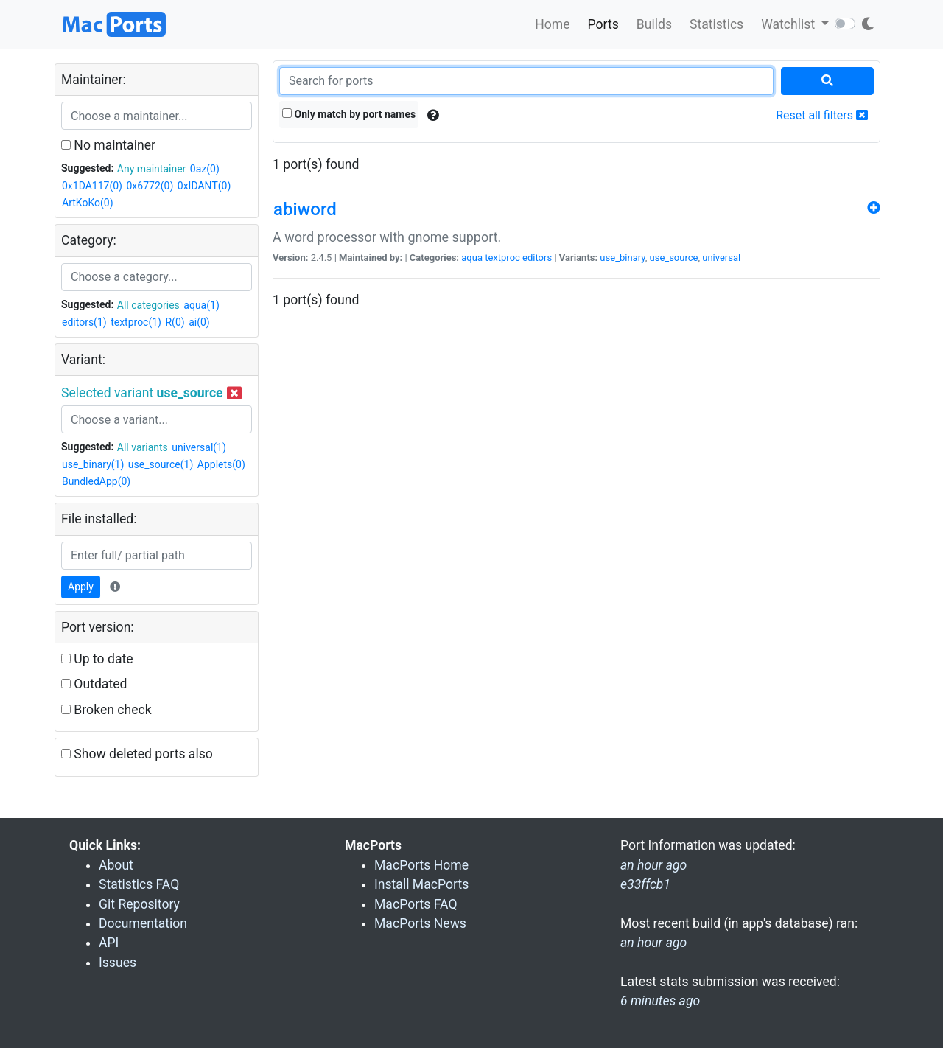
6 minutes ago (660, 1000)
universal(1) (199, 447)
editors (537, 257)
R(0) (174, 322)
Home (552, 24)
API (109, 942)
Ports (603, 24)
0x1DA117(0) (92, 186)
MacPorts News (420, 923)
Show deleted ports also (137, 754)
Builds (654, 24)
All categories (148, 305)
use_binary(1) (93, 464)
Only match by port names (349, 114)
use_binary (622, 257)
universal (721, 257)
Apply (81, 587)
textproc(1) (136, 322)
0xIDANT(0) (204, 186)
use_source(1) (161, 464)
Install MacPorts (421, 884)
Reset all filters (822, 115)
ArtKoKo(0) (87, 203)
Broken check (106, 709)
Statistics (716, 24)
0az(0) (205, 169)
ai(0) (199, 322)
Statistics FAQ (139, 884)
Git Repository (139, 904)
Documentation (143, 923)
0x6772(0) (149, 186)
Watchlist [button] (789, 24)
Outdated (94, 684)
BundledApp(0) (96, 481)
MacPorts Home (421, 865)
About (116, 865)
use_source (674, 257)
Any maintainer (151, 169)
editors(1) (84, 322)
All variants (142, 447)
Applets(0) (221, 464)
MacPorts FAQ (416, 904)
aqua (472, 257)
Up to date (97, 658)
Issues (117, 962)
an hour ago (653, 942)
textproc (502, 257)
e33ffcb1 (645, 884)
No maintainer (108, 145)
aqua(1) (201, 305)
